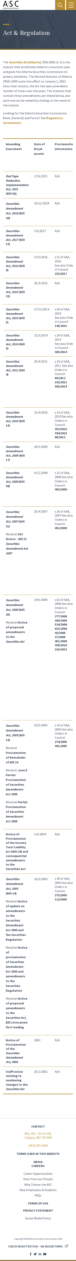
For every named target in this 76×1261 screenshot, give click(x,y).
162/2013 (61, 382)
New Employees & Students (38, 1190)
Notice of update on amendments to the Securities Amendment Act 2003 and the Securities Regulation (16, 920)
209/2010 (61, 645)
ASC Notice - (17, 543)
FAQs (38, 1195)
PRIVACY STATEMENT (38, 1210)
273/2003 (61, 895)
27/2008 (60, 637)
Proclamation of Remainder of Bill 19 (16, 757)
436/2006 (61, 620)
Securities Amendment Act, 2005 (14, 730)
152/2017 (61, 274)
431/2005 (61, 746)
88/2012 (60, 437)
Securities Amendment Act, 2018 (14, 208)
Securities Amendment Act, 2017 (14, 235)
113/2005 (61, 899)
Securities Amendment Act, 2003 (14, 883)
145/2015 (61, 326)
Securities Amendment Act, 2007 (14, 516)
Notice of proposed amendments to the (16, 631)
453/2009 (61, 489)
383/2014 (61, 352)
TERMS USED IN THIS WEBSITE (38, 1154)
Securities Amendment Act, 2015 (14, 287)
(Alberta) (25, 62)
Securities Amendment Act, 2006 (14, 605)
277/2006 (61, 616)
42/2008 (60, 633)
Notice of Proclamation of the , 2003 (16, 1051)
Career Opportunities (38, 1174)
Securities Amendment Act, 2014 (14, 313)
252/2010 (61, 429)
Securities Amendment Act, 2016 (14, 261)
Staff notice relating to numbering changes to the (17, 1080)
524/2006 (61, 624)
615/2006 (61, 628)
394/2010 (61, 433)
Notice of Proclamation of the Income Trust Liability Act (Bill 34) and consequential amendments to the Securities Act (17, 851)
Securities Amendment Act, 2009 (14, 451)
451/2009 (61, 641)
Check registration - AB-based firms (35, 1246)
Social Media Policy (38, 1218)
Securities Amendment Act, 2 (14, 477)
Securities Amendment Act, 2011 (14, 365)
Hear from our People (38, 1179)
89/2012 (60, 378)
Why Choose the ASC (38, 1184)
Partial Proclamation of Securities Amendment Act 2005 (16, 811)
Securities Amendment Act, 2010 (14, 416)
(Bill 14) (11, 893)
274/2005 (61, 742)
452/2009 (61, 528)
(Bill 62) (17, 184)
